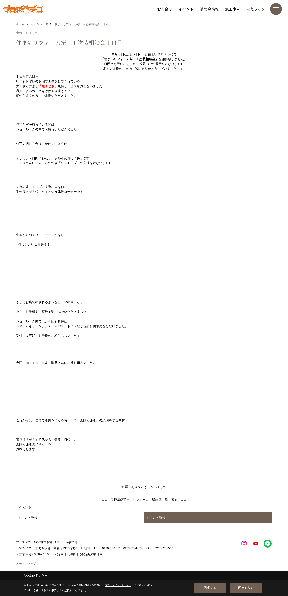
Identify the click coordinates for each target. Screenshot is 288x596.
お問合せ (164, 9)
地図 (87, 548)
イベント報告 (155, 517)
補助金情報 (209, 9)
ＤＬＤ (21, 163)
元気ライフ (255, 9)
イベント (186, 9)
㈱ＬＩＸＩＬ (35, 362)
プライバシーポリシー (118, 585)
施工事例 (232, 9)
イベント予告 (27, 517)
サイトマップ (27, 563)
